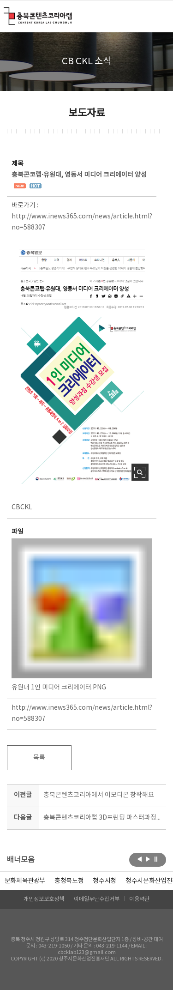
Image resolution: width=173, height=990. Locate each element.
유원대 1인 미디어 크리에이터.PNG (82, 614)
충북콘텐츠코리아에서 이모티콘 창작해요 (98, 795)
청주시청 (104, 881)
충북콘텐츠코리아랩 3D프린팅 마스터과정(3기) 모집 (103, 817)
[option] (69, 881)
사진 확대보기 (140, 472)
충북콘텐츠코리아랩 (6, 12)
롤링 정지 (156, 858)
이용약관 (139, 899)
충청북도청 (69, 881)
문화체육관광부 (25, 881)
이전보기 (139, 858)
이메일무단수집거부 (96, 899)
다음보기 (147, 858)
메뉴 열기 (160, 16)
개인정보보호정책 (44, 899)
